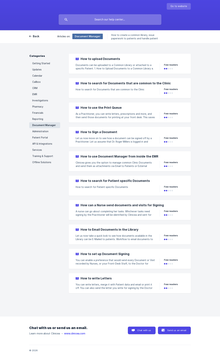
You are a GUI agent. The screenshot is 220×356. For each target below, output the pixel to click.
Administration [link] (40, 131)
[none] (179, 6)
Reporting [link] (37, 119)
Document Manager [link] (44, 125)
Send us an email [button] (176, 330)
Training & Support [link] (42, 156)
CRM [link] (34, 88)
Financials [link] (37, 112)
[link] (130, 64)
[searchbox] (110, 19)
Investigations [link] (40, 100)
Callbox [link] (36, 82)
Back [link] (36, 36)
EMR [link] (34, 94)
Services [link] (37, 150)
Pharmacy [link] (37, 106)
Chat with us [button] (144, 330)
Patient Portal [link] (40, 137)
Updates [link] (37, 69)
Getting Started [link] (41, 63)
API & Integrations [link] (42, 143)
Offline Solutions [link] (41, 162)
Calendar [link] (37, 75)
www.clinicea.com (74, 333)
